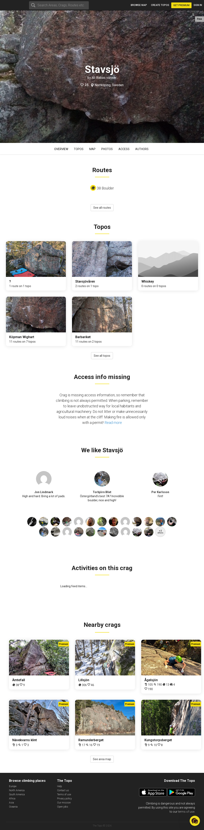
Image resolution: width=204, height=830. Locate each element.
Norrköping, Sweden (109, 85)
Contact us (63, 790)
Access (124, 149)
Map (92, 149)
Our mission (64, 802)
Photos (107, 149)
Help (59, 786)
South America (17, 794)
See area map (102, 759)
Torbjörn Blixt (102, 492)
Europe (12, 786)
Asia (11, 802)
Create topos (160, 5)
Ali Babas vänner (104, 78)
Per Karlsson (160, 492)
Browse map (139, 5)
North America (17, 790)
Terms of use (64, 794)
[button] (195, 821)
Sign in (198, 5)
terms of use (186, 811)
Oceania (13, 806)
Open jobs (62, 806)
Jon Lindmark (43, 492)
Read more (113, 422)
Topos (78, 149)
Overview (61, 149)
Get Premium (181, 5)
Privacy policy (64, 798)
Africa (12, 798)
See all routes (102, 207)
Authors (142, 149)
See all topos (102, 355)
